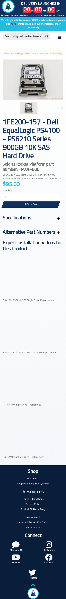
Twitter (33, 578)
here (13, 24)
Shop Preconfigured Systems (33, 483)
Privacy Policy (33, 504)
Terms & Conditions (33, 499)
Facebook (49, 562)
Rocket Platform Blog (33, 509)
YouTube (16, 562)
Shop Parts (33, 478)
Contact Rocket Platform (33, 522)
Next (61, 107)
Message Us (16, 550)
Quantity (7, 190)
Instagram (49, 550)
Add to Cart (31, 204)
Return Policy (33, 527)
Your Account (33, 517)
